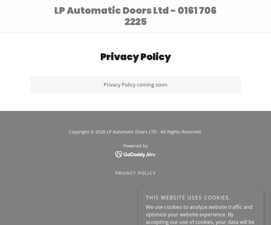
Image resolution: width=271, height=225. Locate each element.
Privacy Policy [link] (135, 173)
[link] (135, 23)
